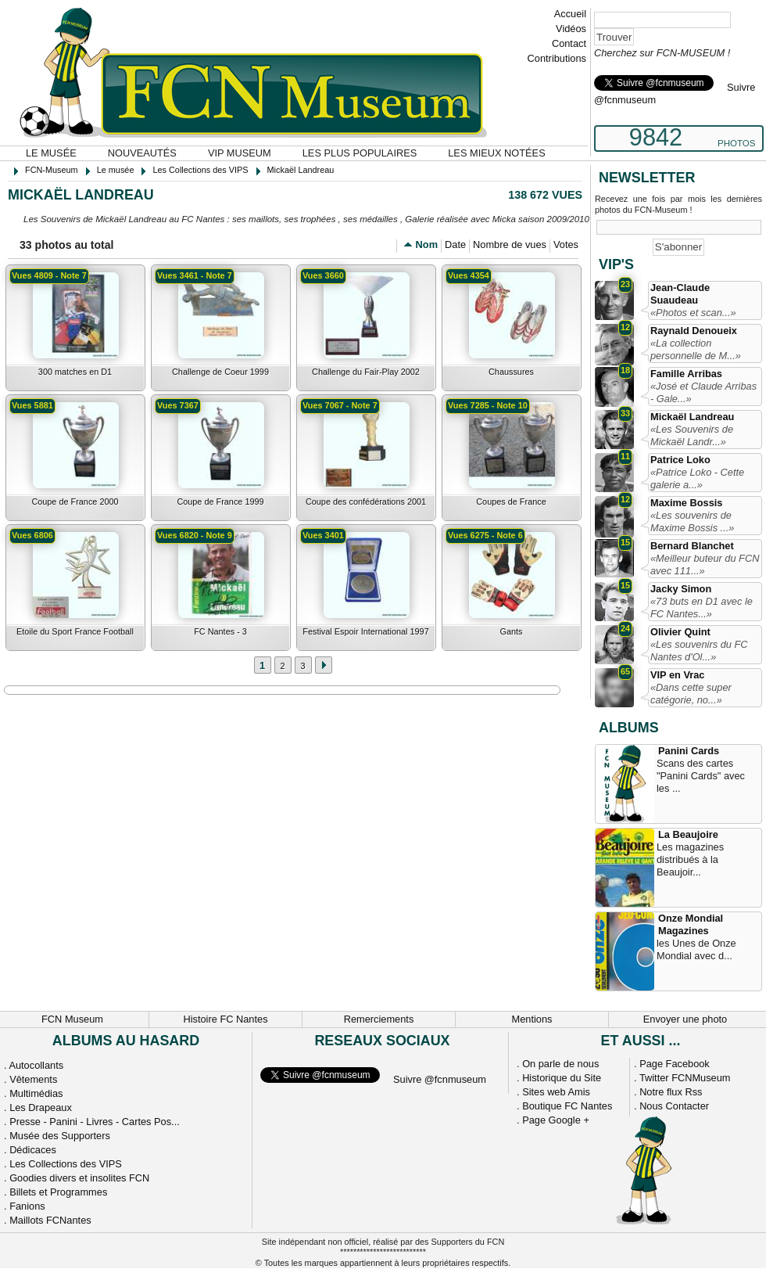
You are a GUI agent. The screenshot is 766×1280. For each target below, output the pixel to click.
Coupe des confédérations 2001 (366, 501)
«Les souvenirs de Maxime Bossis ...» (692, 521)
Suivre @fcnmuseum (439, 1079)
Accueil (570, 14)
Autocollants (36, 1065)
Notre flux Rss (670, 1092)
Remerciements (379, 1019)
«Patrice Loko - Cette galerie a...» (697, 478)
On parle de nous (560, 1064)
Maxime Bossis (686, 503)
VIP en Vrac (677, 675)
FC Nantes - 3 (220, 631)
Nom (427, 244)
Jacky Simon (680, 589)
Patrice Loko (680, 460)
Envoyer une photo (685, 1019)
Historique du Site (561, 1078)
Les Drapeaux (40, 1107)
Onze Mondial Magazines (690, 924)
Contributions (557, 58)
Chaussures (511, 371)
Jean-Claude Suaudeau (680, 294)
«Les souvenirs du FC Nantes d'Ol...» (698, 650)
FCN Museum (72, 1019)
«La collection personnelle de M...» (695, 349)
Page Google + (555, 1120)
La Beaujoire (688, 834)
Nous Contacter (674, 1106)
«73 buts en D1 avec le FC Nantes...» (701, 607)
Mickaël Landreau (692, 416)
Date (455, 244)
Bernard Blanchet (692, 546)
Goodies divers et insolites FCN (79, 1178)
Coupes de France (511, 501)
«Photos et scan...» (693, 312)
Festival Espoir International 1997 (365, 631)
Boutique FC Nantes (567, 1106)
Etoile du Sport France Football (75, 631)
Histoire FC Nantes (225, 1019)
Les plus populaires (359, 153)
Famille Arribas (686, 373)
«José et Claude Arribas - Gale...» (703, 392)
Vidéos (571, 28)
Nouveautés (142, 153)
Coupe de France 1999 (220, 501)
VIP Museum (239, 153)
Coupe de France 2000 (74, 501)
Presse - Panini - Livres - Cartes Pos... (94, 1121)
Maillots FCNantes (50, 1220)
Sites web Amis (556, 1092)
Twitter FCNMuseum (685, 1078)
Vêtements (33, 1079)
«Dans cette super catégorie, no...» (691, 693)
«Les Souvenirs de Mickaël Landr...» (691, 435)
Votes (565, 244)
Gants (510, 631)
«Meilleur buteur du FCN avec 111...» (704, 564)
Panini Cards (688, 751)
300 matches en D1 (75, 371)
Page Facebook (674, 1064)
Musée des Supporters (59, 1136)
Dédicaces (32, 1150)
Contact (569, 43)
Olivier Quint (680, 632)
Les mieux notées (496, 153)
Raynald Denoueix (693, 330)
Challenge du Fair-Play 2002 (366, 371)
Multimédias (36, 1093)
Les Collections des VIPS (65, 1164)
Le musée (51, 153)
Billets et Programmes (58, 1192)
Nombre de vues (509, 244)
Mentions (532, 1019)
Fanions (27, 1206)
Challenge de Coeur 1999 (220, 371)
